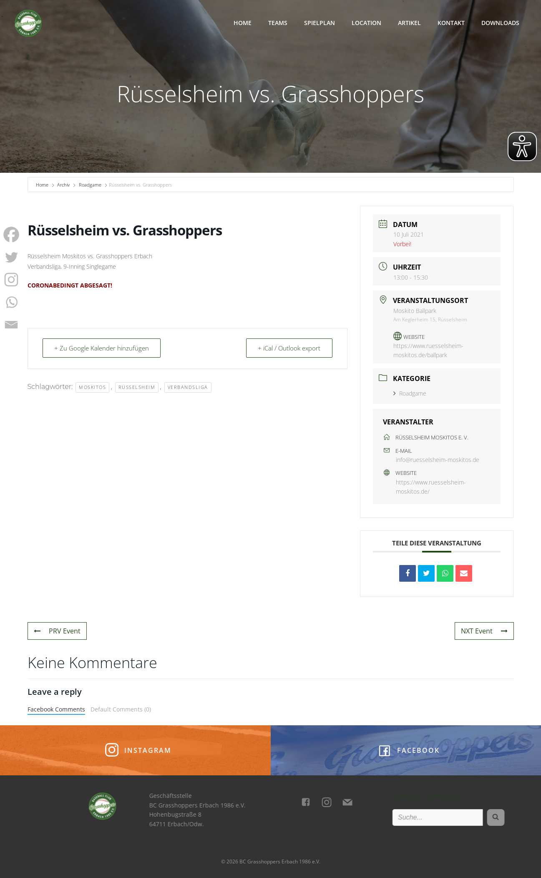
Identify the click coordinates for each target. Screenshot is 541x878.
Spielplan (319, 23)
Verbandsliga (188, 387)
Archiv (63, 185)
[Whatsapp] (11, 302)
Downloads (500, 23)
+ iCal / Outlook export (289, 348)
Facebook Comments (56, 709)
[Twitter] (11, 257)
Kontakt (451, 23)
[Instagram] (11, 279)
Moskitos (92, 387)
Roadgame (90, 185)
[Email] (11, 324)
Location (366, 23)
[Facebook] (11, 234)
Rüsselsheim (137, 387)
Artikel (409, 23)
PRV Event (57, 631)
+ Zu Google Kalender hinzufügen (102, 348)
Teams (277, 23)
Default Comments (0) (121, 709)
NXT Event (484, 631)
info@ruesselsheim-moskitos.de (437, 460)
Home (243, 23)
